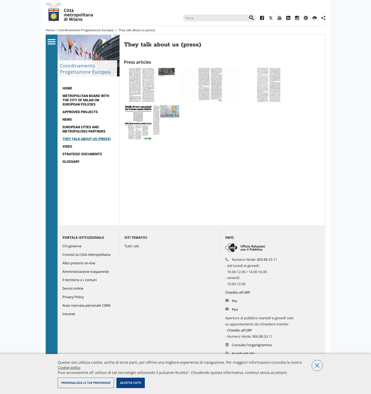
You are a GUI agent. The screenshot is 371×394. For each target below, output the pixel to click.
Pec (235, 301)
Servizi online (72, 288)
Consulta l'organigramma (252, 345)
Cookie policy (69, 367)
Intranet (68, 314)
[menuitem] (88, 88)
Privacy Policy (73, 297)
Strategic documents (82, 154)
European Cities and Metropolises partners (83, 129)
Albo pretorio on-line (78, 263)
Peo (235, 309)
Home (50, 30)
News (67, 120)
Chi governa (71, 246)
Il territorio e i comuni (79, 280)
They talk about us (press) (86, 139)
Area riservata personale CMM (86, 305)
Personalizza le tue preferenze (85, 383)
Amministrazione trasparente (85, 272)
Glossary (71, 162)
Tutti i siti (131, 246)
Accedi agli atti (243, 353)
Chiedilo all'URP (238, 292)
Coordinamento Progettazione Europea (86, 30)
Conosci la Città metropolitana (86, 254)
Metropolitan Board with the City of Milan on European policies (85, 100)
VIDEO (67, 147)
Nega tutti (317, 365)
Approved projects (80, 112)
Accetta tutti (130, 383)
